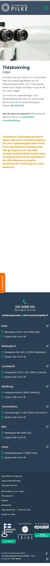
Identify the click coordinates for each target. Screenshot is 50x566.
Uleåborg (7, 386)
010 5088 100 (17, 105)
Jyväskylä (8, 366)
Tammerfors (9, 406)
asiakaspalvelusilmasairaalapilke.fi (25, 315)
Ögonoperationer (9, 485)
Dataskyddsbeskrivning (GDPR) (15, 556)
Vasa (4, 447)
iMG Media (16, 558)
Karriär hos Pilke (8, 514)
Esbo (4, 326)
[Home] (11, 8)
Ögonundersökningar (11, 480)
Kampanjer (6, 505)
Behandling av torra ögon (12, 491)
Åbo (4, 427)
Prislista (4, 500)
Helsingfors (8, 346)
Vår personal (7, 496)
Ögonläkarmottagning (11, 476)
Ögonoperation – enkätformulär (16, 509)
